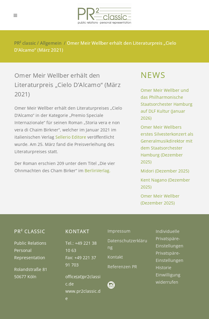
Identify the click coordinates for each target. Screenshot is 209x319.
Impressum (119, 231)
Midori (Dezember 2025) (165, 171)
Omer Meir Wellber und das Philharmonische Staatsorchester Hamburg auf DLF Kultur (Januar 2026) (166, 104)
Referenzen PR (122, 266)
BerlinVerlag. (98, 170)
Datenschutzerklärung (127, 244)
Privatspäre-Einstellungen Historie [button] (169, 260)
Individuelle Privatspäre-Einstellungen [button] (169, 238)
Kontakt (115, 257)
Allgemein (50, 43)
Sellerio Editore (70, 137)
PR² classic (25, 43)
